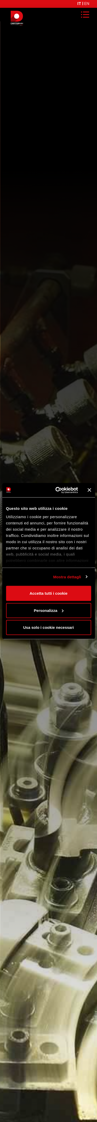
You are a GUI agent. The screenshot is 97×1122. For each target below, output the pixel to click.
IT (79, 4)
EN (86, 4)
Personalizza (49, 610)
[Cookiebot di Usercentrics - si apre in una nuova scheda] (58, 490)
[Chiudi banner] (89, 490)
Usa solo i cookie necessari (48, 627)
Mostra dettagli (67, 576)
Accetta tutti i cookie (48, 593)
